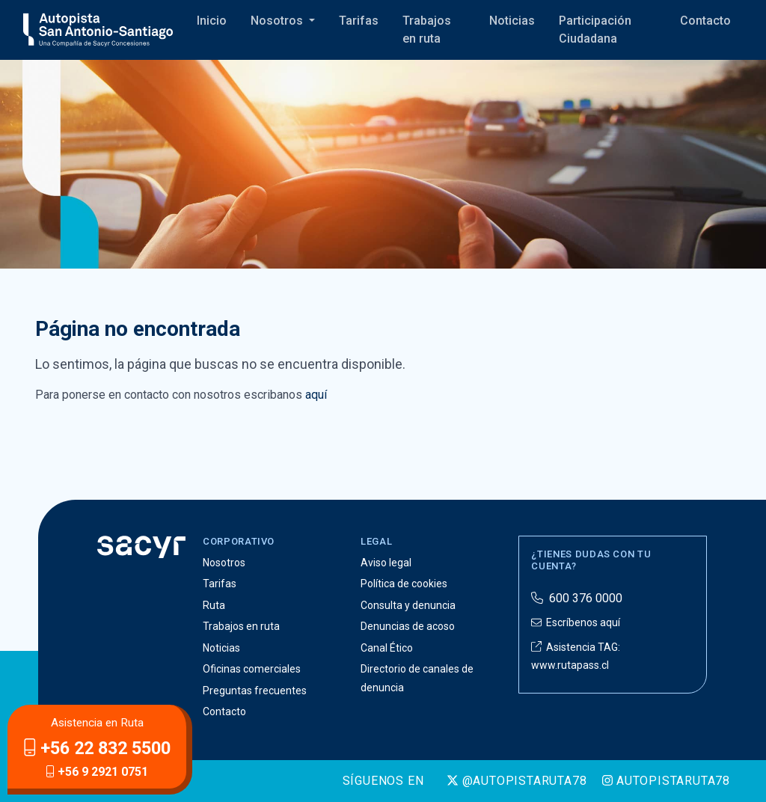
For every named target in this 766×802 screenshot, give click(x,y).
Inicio (212, 20)
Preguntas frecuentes (255, 691)
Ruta (214, 605)
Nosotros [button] (278, 20)
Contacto (705, 20)
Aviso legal (386, 563)
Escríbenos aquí (575, 622)
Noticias (512, 20)
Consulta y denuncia (408, 605)
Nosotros (224, 563)
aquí (316, 395)
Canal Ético (387, 648)
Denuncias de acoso (408, 626)
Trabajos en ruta (426, 29)
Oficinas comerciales (252, 669)
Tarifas (359, 20)
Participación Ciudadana (595, 29)
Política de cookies (404, 584)
